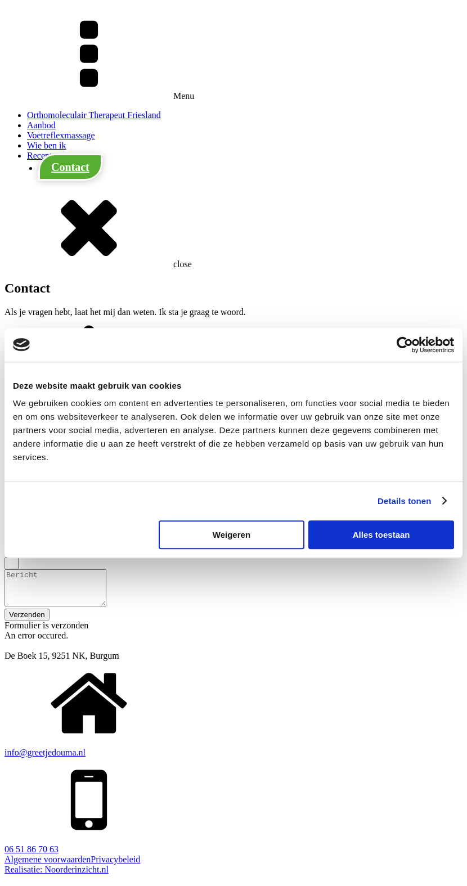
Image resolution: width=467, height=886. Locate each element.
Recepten (44, 155)
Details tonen (404, 501)
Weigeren (231, 534)
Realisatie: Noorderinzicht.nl (57, 876)
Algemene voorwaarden (48, 866)
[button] (27, 621)
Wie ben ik (46, 145)
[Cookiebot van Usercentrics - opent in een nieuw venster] (405, 344)
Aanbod (41, 125)
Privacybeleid (115, 866)
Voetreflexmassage (61, 135)
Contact (70, 167)
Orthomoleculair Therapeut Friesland (94, 115)
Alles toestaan (381, 534)
